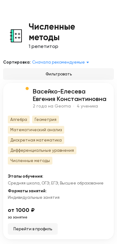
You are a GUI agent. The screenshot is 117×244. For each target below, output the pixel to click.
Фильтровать (59, 74)
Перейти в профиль (32, 229)
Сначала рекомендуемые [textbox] (58, 62)
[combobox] (61, 62)
